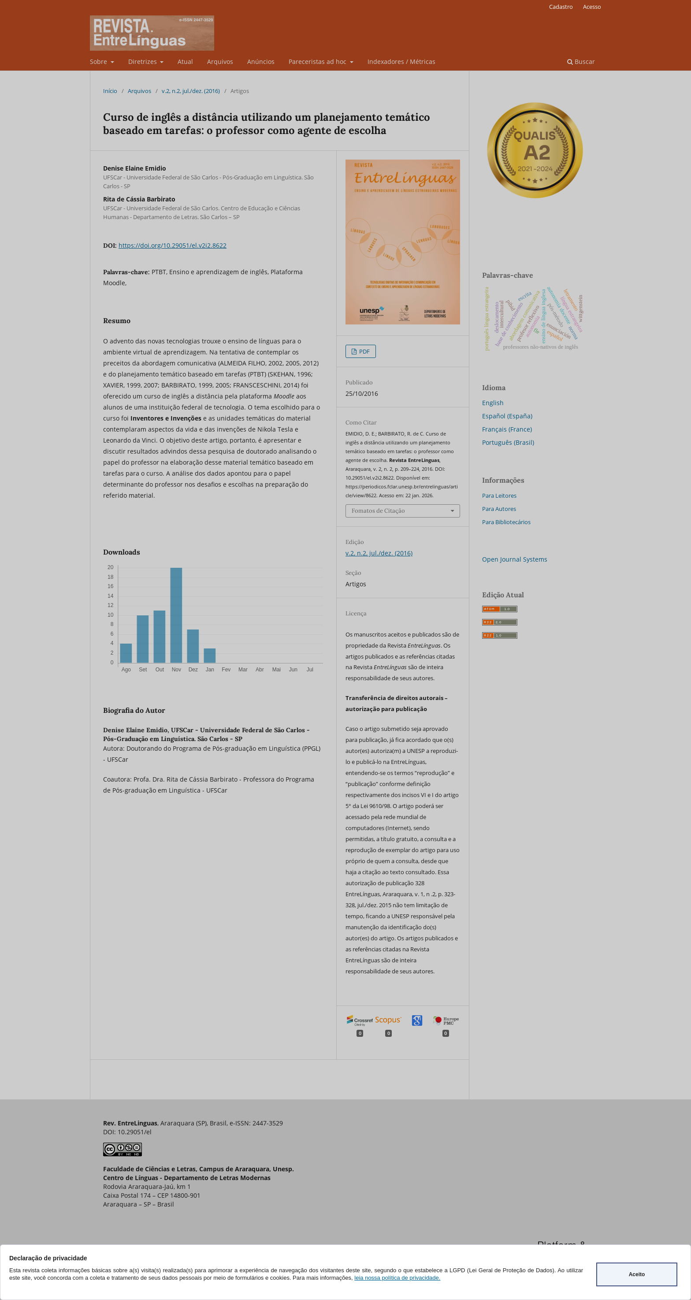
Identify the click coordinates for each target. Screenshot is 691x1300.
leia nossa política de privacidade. (397, 1277)
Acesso (592, 7)
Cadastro (561, 7)
